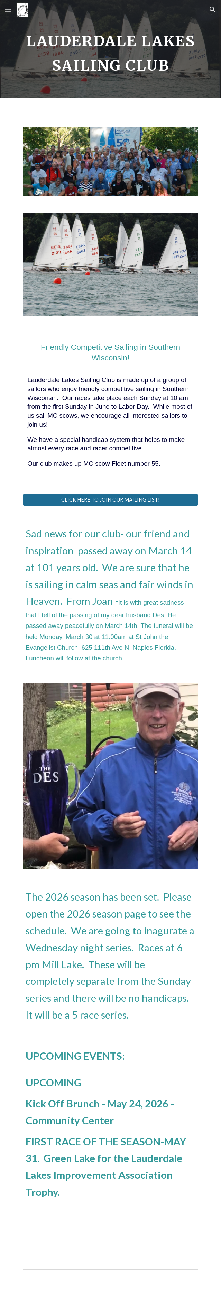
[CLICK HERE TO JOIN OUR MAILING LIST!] (110, 500)
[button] (8, 9)
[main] (110, 49)
